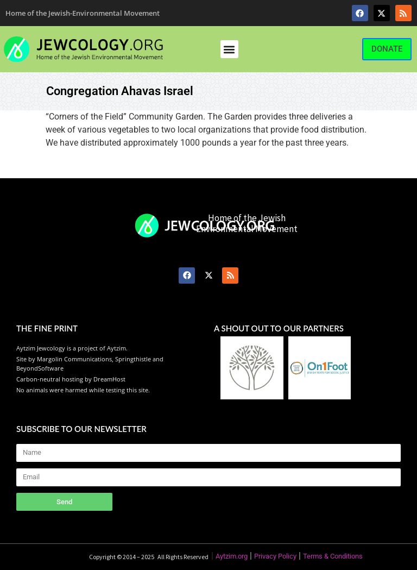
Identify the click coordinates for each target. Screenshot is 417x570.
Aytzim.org (232, 556)
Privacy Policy (275, 556)
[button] (229, 49)
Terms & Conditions (333, 556)
